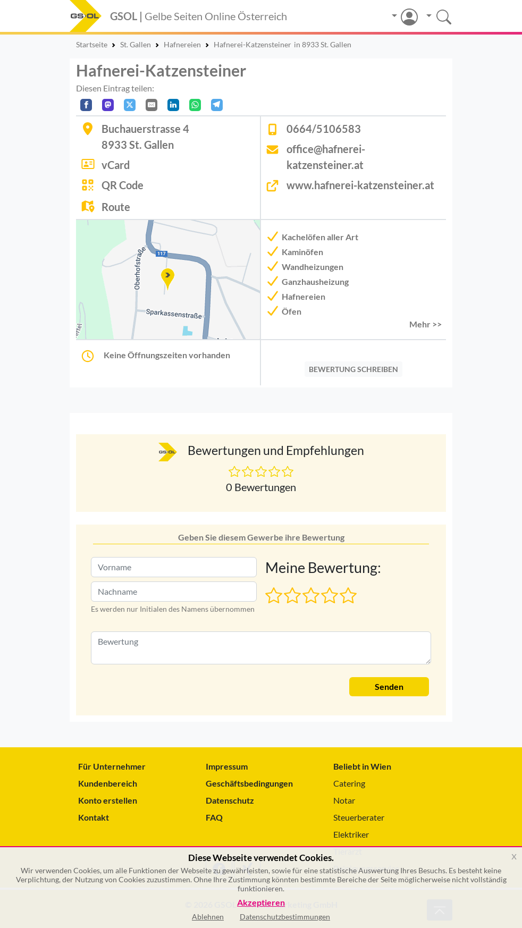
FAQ (214, 817)
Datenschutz (230, 800)
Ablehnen (208, 916)
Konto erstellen (107, 800)
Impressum (227, 766)
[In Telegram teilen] (217, 105)
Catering (349, 783)
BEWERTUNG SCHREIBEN (353, 369)
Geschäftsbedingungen (249, 783)
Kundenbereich (107, 783)
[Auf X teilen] (130, 105)
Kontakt (93, 817)
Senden (389, 686)
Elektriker (351, 834)
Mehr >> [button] (425, 324)
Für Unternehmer (112, 766)
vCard (116, 164)
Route (116, 206)
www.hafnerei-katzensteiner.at (360, 185)
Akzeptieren (261, 902)
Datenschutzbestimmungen (285, 916)
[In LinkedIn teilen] (173, 105)
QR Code (123, 185)
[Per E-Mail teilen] (151, 105)
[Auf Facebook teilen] (86, 105)
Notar (344, 800)
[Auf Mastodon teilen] (108, 105)
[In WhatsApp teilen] (195, 105)
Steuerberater (358, 817)
